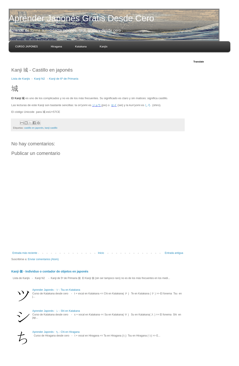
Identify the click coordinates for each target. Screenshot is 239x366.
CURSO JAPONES (26, 46)
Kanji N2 (39, 78)
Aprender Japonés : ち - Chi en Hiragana (56, 331)
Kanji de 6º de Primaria (63, 78)
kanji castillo (51, 127)
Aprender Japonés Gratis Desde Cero (81, 18)
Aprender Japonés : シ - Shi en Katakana (56, 310)
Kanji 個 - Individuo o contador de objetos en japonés (49, 271)
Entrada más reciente (24, 252)
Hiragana (56, 46)
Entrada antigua (174, 252)
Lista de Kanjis (20, 78)
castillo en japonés (33, 127)
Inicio (101, 252)
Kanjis (104, 46)
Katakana (80, 46)
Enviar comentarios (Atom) (43, 259)
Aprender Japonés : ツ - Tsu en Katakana (56, 289)
